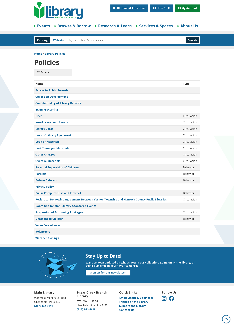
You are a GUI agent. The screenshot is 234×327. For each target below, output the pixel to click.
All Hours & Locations (130, 8)
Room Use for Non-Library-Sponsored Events (65, 206)
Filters (43, 72)
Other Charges (45, 154)
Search (192, 40)
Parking (40, 174)
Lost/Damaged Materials (52, 148)
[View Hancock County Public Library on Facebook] (171, 299)
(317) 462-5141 (43, 306)
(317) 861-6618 (86, 309)
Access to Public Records (51, 90)
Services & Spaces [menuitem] (156, 26)
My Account (187, 8)
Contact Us (126, 310)
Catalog (41, 40)
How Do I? (161, 8)
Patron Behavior (46, 180)
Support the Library (132, 306)
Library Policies (55, 53)
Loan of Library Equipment (53, 135)
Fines (38, 116)
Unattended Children (49, 218)
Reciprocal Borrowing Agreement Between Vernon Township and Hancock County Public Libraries (101, 199)
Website (57, 40)
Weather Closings (47, 238)
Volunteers (42, 231)
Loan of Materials (47, 141)
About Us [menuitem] (189, 26)
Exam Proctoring (46, 109)
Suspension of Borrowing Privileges (59, 212)
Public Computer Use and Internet (58, 193)
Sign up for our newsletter (108, 272)
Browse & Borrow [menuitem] (74, 26)
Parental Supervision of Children (57, 167)
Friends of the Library (133, 302)
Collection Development (51, 96)
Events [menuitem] (43, 26)
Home (38, 53)
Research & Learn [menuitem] (115, 26)
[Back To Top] (226, 319)
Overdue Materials (47, 161)
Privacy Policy (44, 186)
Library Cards (44, 129)
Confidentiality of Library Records (58, 103)
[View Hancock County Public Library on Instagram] (164, 299)
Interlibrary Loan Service (51, 122)
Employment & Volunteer (136, 298)
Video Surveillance (47, 225)
